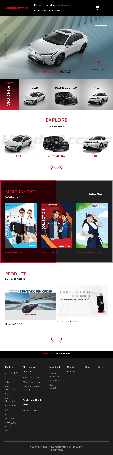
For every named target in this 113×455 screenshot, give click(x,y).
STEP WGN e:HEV (10, 425)
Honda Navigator (54, 375)
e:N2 (7, 414)
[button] (6, 35)
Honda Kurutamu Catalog (31, 388)
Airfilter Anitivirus (31, 410)
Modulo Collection (31, 382)
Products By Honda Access (47, 10)
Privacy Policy (56, 449)
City (7, 382)
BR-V (7, 377)
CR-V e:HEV (10, 405)
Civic (7, 393)
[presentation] (52, 168)
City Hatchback (10, 388)
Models (37, 5)
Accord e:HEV (11, 373)
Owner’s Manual (53, 386)
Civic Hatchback (10, 400)
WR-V (7, 430)
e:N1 (7, 410)
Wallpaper (54, 380)
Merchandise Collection (57, 5)
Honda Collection (31, 377)
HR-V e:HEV (10, 418)
